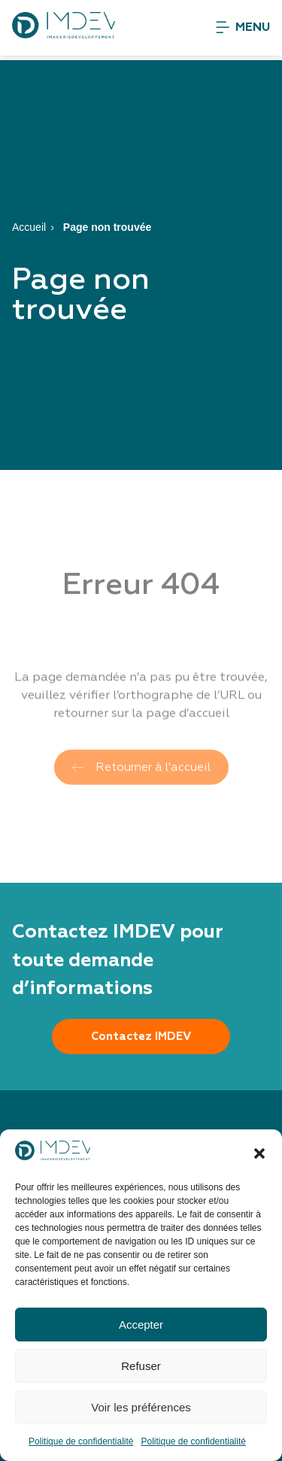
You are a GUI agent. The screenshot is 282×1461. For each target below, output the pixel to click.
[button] (259, 1153)
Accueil (29, 227)
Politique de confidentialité (81, 1441)
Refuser (141, 1365)
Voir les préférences (141, 1407)
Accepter (141, 1324)
